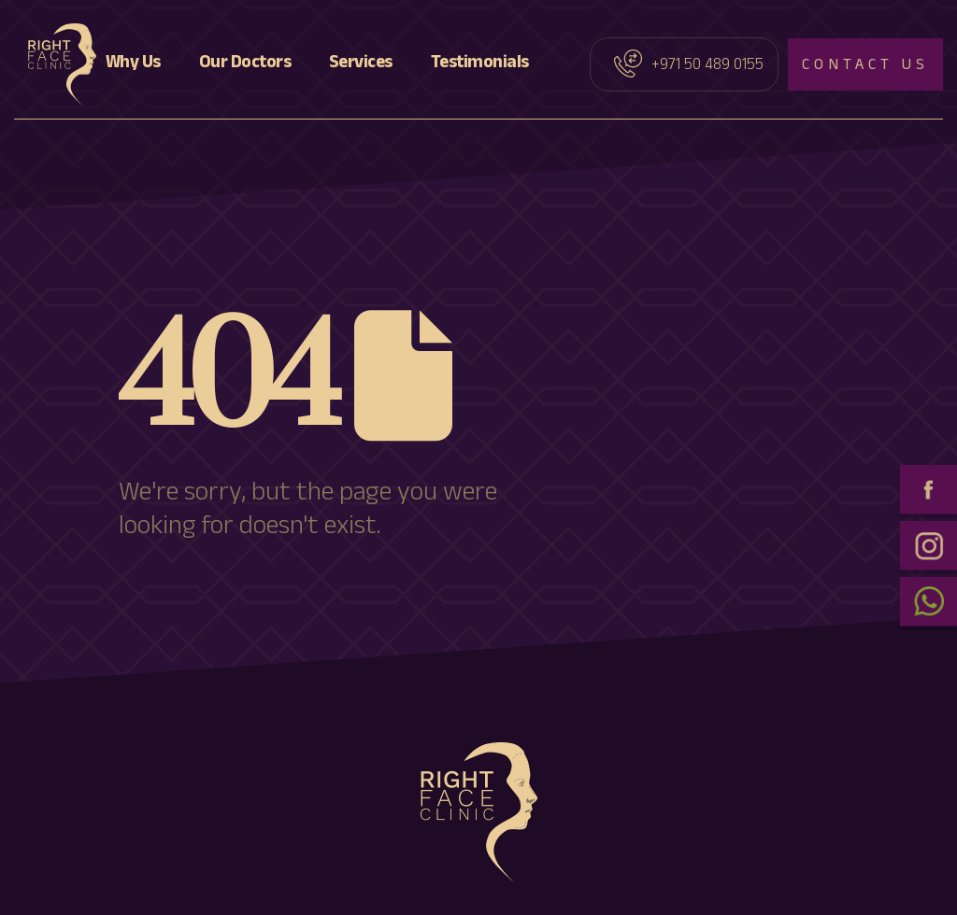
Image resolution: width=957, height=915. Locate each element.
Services (361, 64)
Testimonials (480, 64)
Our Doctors (245, 64)
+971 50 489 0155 (707, 66)
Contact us (865, 66)
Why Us (133, 64)
